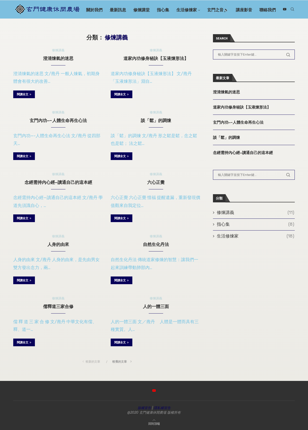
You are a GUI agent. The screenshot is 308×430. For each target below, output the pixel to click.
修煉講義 (255, 213)
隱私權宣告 (162, 408)
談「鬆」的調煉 (156, 120)
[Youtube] (293, 30)
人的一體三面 (156, 306)
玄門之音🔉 (228, 10)
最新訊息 (128, 10)
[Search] (292, 9)
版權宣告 (144, 408)
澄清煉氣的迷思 (58, 58)
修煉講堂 (152, 10)
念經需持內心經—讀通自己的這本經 (58, 182)
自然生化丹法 (156, 244)
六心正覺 (156, 182)
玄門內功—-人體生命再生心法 (58, 120)
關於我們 (105, 10)
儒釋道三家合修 (58, 306)
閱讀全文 (24, 94)
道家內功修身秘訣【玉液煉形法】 (155, 58)
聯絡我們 (278, 10)
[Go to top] (154, 423)
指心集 (173, 10)
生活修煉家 (197, 10)
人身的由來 (58, 244)
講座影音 (254, 10)
